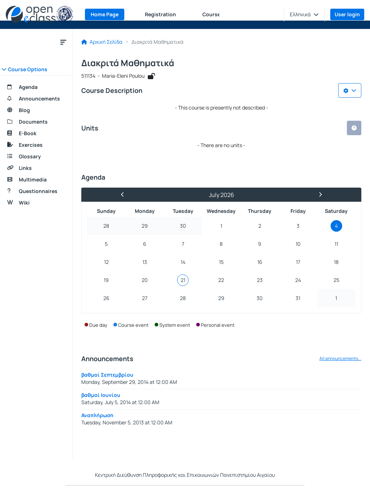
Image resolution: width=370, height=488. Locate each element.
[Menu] (63, 42)
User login (347, 14)
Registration (160, 14)
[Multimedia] (36, 179)
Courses (212, 14)
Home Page (105, 14)
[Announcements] (36, 98)
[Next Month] (317, 195)
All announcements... (340, 358)
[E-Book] (36, 133)
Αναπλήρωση (97, 415)
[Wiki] (36, 203)
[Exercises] (36, 145)
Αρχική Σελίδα (101, 42)
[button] (304, 14)
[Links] (36, 168)
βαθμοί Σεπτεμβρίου (107, 374)
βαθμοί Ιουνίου (100, 394)
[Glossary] (36, 156)
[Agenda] (36, 87)
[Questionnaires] (36, 191)
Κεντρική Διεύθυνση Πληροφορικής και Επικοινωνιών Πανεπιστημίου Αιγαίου (185, 474)
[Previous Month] (125, 195)
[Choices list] (349, 90)
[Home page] (39, 14)
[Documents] (36, 122)
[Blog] (36, 110)
